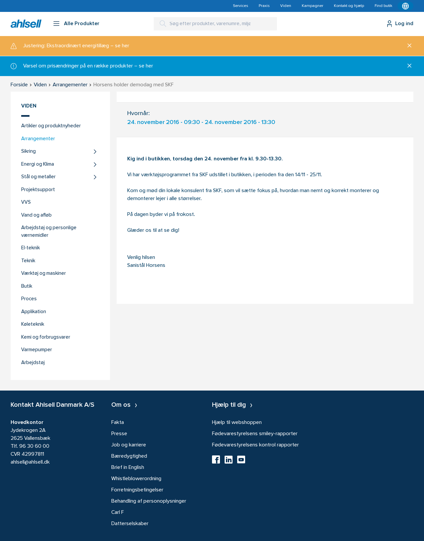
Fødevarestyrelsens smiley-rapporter (254, 434)
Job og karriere (128, 445)
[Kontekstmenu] (405, 6)
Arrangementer (38, 139)
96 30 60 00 (34, 446)
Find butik (383, 6)
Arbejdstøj (33, 363)
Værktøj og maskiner (43, 273)
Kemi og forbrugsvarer (45, 337)
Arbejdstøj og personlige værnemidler (49, 232)
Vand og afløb (36, 215)
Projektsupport (38, 190)
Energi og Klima (37, 164)
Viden (285, 6)
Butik (26, 286)
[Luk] (406, 46)
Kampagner (312, 6)
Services (240, 6)
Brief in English (127, 467)
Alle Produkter (81, 23)
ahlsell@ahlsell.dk (30, 462)
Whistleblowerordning (136, 479)
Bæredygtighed (129, 456)
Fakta (117, 422)
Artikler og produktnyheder (51, 126)
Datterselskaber (129, 523)
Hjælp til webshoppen (237, 422)
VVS (26, 202)
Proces (29, 299)
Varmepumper (36, 350)
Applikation (33, 312)
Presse (119, 434)
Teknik (28, 261)
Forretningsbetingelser (137, 490)
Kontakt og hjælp (349, 6)
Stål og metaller (38, 177)
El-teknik (30, 248)
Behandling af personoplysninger (148, 501)
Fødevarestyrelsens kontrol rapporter (255, 445)
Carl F (117, 512)
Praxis (264, 6)
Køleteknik (32, 324)
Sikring (28, 151)
